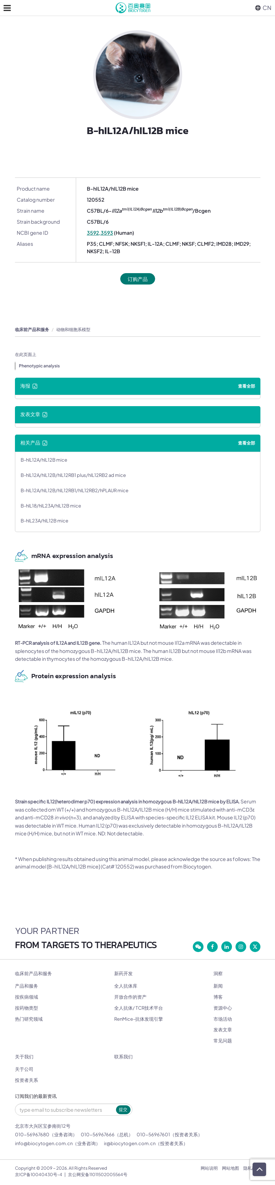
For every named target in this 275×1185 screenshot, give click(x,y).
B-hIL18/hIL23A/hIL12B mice (51, 506)
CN (263, 7)
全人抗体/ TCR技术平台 (138, 1008)
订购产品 (138, 279)
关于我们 (24, 1056)
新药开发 (123, 973)
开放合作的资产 (130, 997)
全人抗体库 (125, 986)
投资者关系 (26, 1080)
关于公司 (24, 1069)
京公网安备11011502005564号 (97, 1174)
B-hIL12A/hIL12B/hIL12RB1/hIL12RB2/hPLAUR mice (74, 490)
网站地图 (230, 1168)
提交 (123, 1109)
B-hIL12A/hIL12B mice (44, 460)
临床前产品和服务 (32, 329)
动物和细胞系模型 (73, 329)
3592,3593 (100, 232)
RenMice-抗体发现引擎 (138, 1019)
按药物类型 (26, 1008)
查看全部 (246, 386)
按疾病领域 (26, 997)
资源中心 (222, 1008)
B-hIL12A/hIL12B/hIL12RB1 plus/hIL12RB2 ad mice (73, 475)
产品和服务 (26, 986)
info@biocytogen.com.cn (44, 1143)
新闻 (218, 986)
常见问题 (222, 1040)
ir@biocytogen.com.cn (129, 1143)
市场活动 (222, 1019)
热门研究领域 (29, 1019)
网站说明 (209, 1168)
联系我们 (123, 1056)
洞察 (218, 973)
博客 (218, 997)
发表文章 (222, 1029)
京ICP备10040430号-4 (38, 1174)
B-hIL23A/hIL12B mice (44, 521)
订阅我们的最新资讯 (36, 1096)
